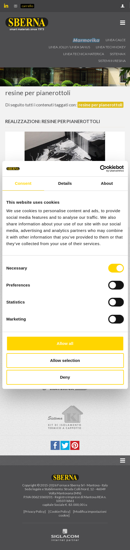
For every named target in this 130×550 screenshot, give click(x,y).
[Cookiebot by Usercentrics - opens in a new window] (100, 168)
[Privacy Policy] (35, 511)
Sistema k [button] (118, 54)
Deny (65, 377)
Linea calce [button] (116, 40)
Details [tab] (65, 183)
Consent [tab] (23, 183)
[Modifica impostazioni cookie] (83, 513)
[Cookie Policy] (59, 511)
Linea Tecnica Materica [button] (83, 54)
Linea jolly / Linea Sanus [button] (69, 47)
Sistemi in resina (112, 61)
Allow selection (65, 360)
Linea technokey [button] (111, 47)
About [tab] (107, 183)
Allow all (65, 343)
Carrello (27, 6)
